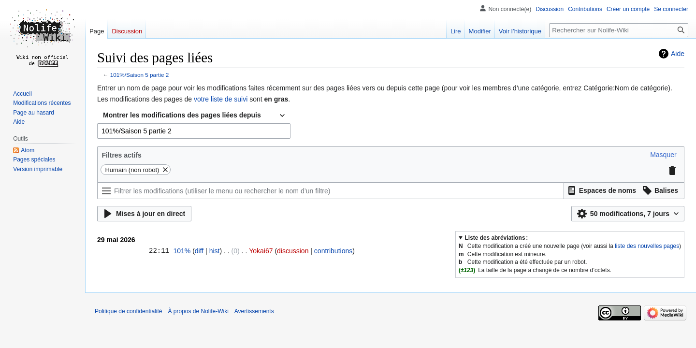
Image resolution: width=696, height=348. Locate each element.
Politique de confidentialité (128, 311)
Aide (677, 54)
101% (181, 251)
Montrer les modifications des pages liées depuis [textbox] (182, 115)
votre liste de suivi (220, 99)
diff (199, 251)
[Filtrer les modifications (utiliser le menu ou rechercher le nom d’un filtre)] (330, 190)
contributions (333, 251)
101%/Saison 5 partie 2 (139, 75)
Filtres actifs (121, 155)
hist (214, 251)
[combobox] (193, 115)
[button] (663, 154)
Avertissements (254, 311)
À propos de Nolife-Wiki (198, 311)
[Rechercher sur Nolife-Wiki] (618, 30)
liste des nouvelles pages (647, 246)
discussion (292, 251)
